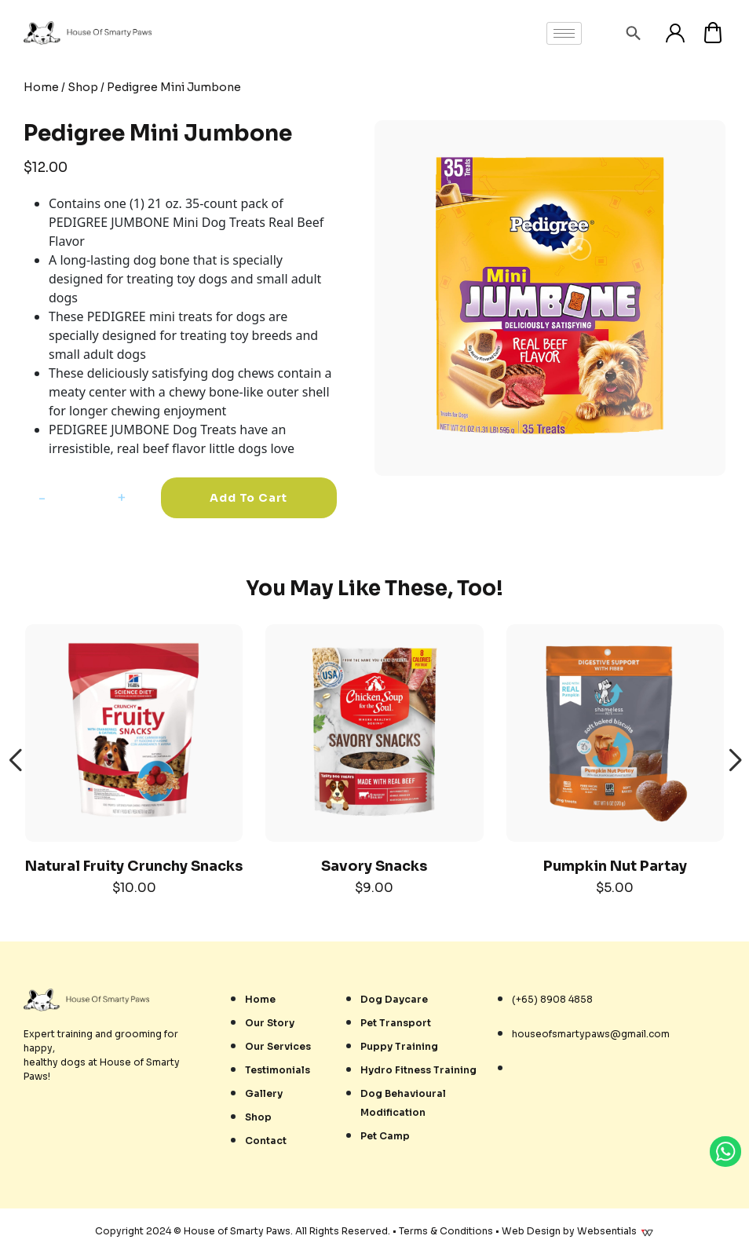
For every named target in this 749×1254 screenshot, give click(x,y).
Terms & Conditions (446, 1231)
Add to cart (248, 498)
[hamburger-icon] (564, 33)
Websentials (616, 1231)
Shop (83, 87)
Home (41, 87)
